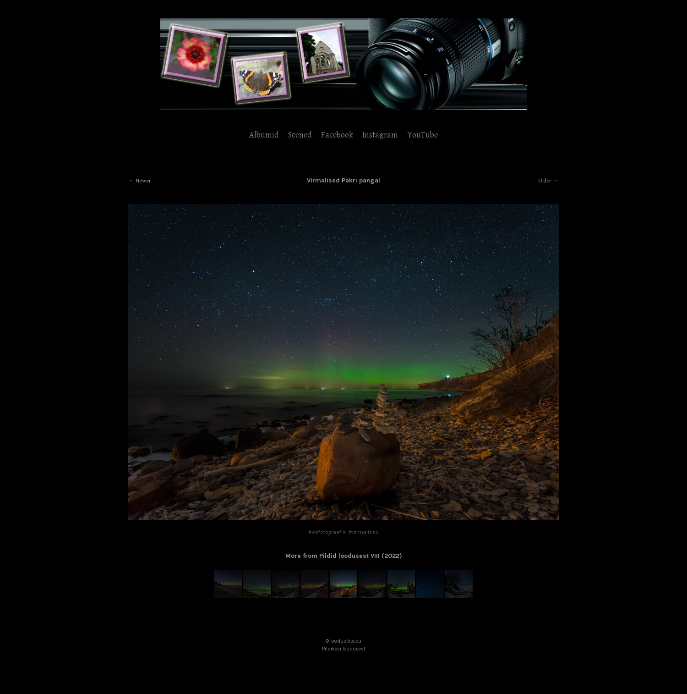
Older (545, 180)
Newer (143, 180)
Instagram (380, 135)
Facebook (337, 135)
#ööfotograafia (327, 532)
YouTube (422, 135)
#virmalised (364, 532)
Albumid (264, 135)
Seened (300, 135)
